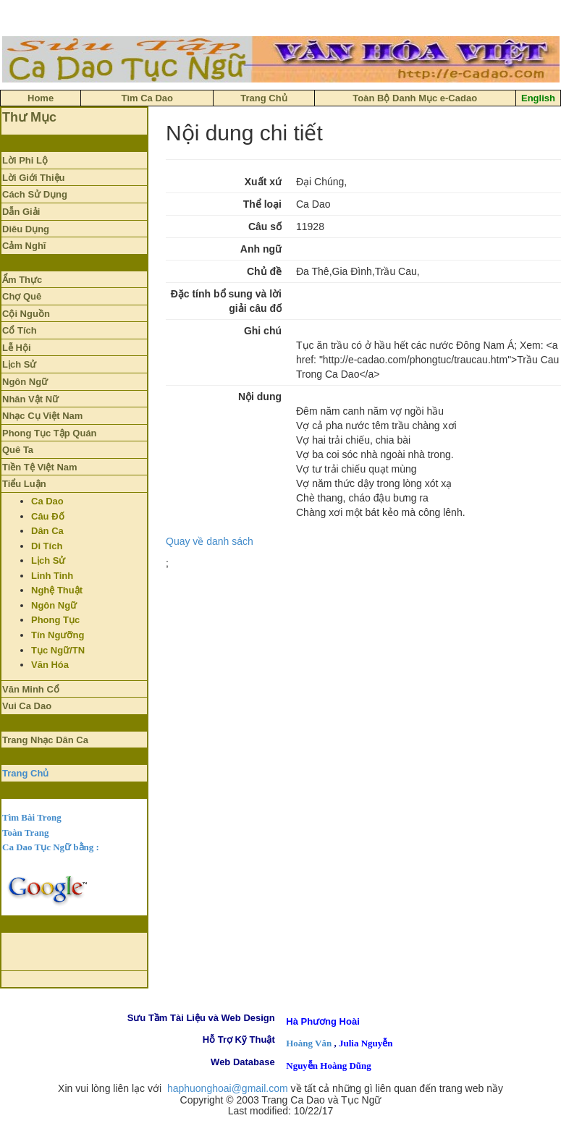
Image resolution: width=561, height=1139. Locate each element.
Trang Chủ (25, 773)
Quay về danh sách (209, 541)
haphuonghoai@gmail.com (227, 1088)
